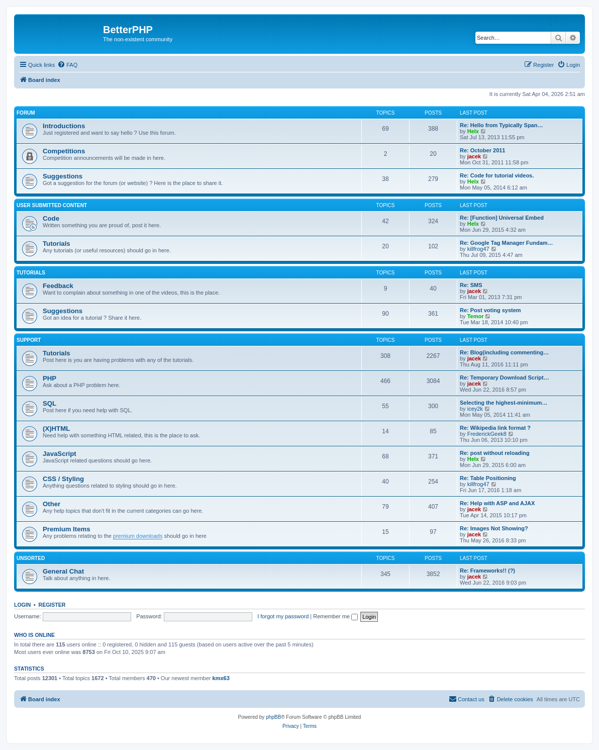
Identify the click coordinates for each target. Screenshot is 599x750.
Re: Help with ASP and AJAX (497, 503)
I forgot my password (283, 616)
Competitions (64, 151)
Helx (473, 131)
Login (22, 605)
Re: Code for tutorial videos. (497, 175)
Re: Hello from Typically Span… (501, 125)
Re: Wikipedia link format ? (495, 428)
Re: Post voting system (490, 310)
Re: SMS (471, 285)
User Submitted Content (52, 205)
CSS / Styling (63, 479)
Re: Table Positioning (488, 478)
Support (29, 340)
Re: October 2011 (482, 150)
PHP (49, 378)
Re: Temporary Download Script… (504, 377)
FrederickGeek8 (487, 434)
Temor (475, 316)
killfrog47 (478, 249)
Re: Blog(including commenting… (504, 352)
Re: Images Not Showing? (494, 528)
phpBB (273, 717)
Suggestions (62, 176)
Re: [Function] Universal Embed (502, 218)
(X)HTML (56, 428)
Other (51, 504)
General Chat (63, 571)
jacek (474, 156)
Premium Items (66, 529)
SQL (49, 403)
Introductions (64, 126)
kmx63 (221, 678)
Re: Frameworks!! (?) (487, 571)
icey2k (475, 409)
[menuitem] (67, 65)
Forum (26, 113)
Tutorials (56, 243)
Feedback (58, 286)
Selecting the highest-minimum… (503, 403)
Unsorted (31, 558)
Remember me (335, 616)
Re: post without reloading (495, 453)
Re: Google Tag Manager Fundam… (506, 243)
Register (52, 605)
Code (51, 218)
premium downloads (137, 536)
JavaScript (59, 453)
